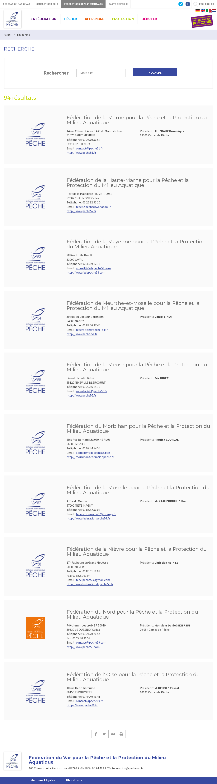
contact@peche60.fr (89, 701)
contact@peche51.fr (89, 148)
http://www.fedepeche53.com (86, 272)
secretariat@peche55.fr (91, 391)
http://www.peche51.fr (81, 152)
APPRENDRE (94, 19)
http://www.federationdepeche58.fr (90, 584)
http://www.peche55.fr (81, 395)
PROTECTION (123, 19)
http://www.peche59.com (83, 647)
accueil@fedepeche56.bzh (93, 453)
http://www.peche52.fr (81, 211)
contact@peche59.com (91, 642)
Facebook (95, 734)
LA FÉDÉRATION (43, 19)
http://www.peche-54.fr (82, 334)
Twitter (104, 734)
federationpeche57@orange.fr (96, 514)
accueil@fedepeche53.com (93, 268)
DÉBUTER (149, 19)
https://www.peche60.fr (82, 705)
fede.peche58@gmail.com (93, 580)
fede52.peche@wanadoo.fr (93, 207)
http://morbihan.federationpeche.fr (90, 457)
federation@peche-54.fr (92, 330)
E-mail (112, 734)
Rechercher (56, 73)
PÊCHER (70, 19)
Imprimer (121, 734)
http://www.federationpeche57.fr (88, 518)
